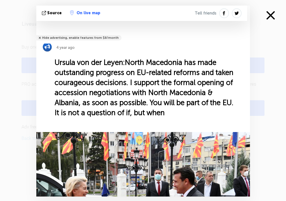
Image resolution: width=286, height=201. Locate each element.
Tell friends (205, 13)
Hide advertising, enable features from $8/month (80, 38)
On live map (85, 12)
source (52, 13)
